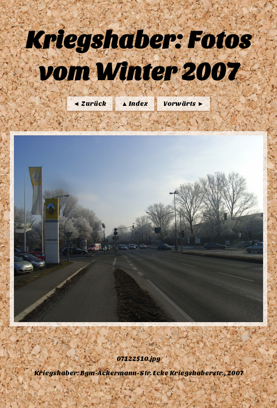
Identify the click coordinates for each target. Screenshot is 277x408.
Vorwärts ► (183, 104)
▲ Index (135, 104)
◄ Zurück (89, 104)
